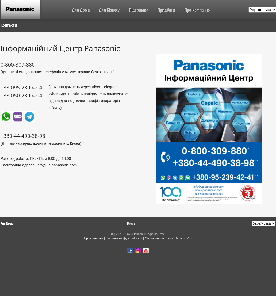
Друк (9, 223)
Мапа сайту (184, 238)
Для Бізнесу (109, 9)
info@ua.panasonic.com (57, 165)
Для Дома (81, 9)
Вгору (131, 223)
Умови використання (159, 238)
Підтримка (138, 9)
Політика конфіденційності (124, 238)
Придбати (166, 9)
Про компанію (197, 9)
